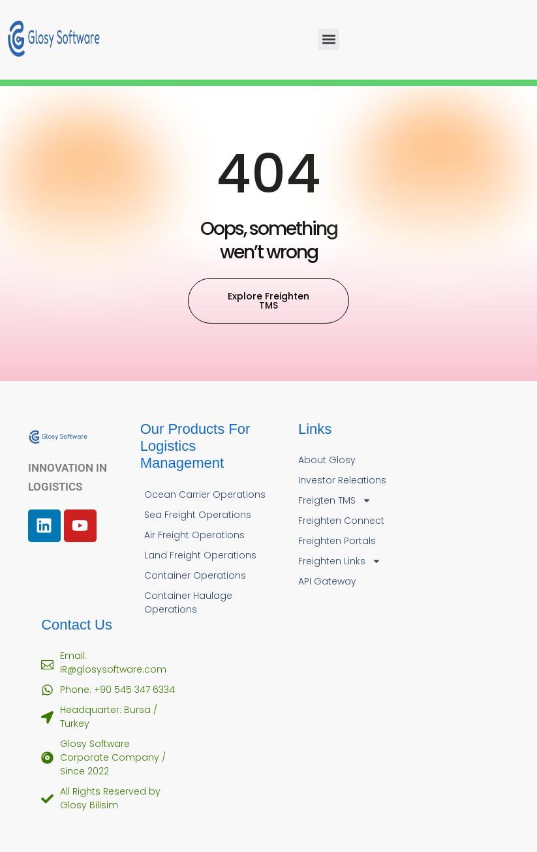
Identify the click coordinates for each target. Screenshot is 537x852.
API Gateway (327, 581)
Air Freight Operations (194, 534)
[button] (328, 39)
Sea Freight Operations (197, 514)
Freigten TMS (334, 501)
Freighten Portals (337, 540)
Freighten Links (339, 561)
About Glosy (327, 459)
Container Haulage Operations (188, 602)
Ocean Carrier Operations (205, 494)
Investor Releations (342, 480)
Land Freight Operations (200, 555)
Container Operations (195, 575)
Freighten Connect (341, 520)
